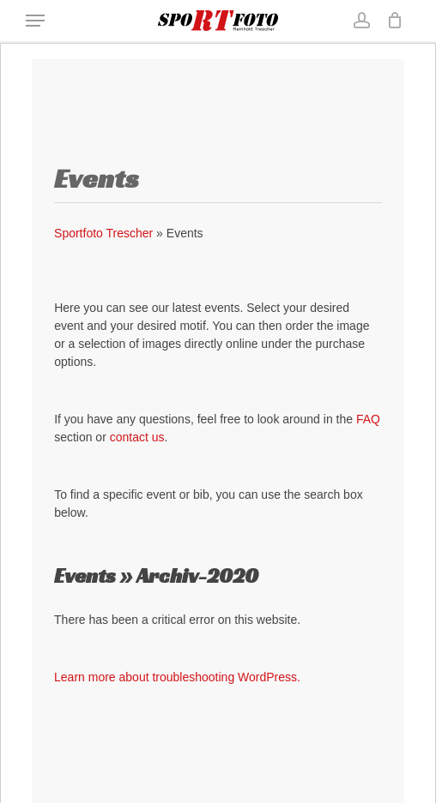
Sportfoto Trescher (103, 233)
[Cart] (390, 20)
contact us (137, 437)
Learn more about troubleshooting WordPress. (177, 677)
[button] (35, 20)
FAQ (368, 419)
